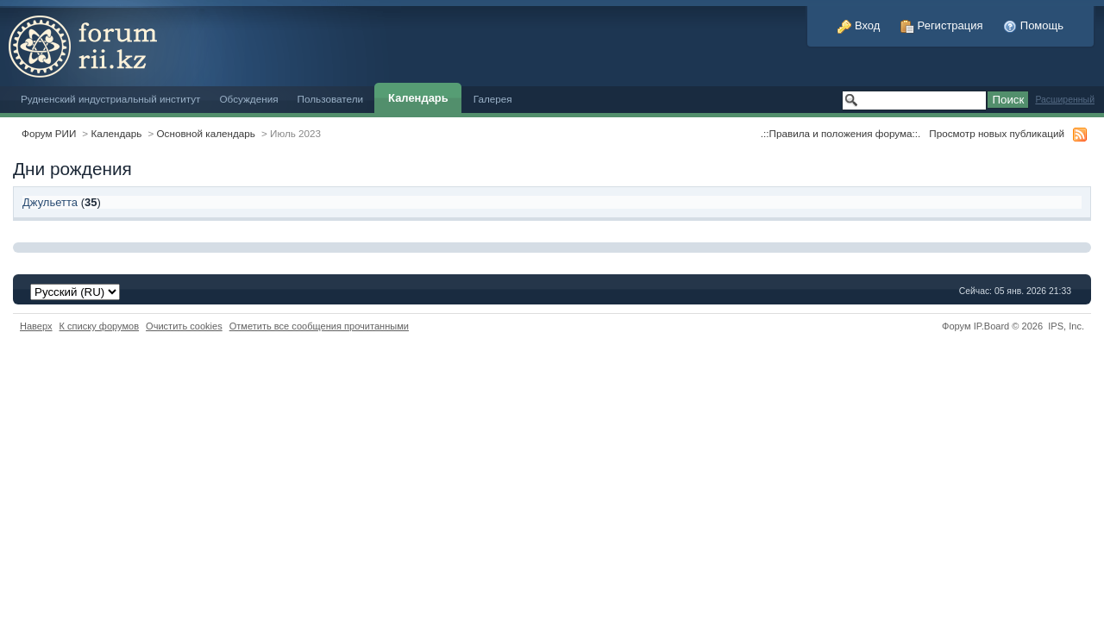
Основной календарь (206, 133)
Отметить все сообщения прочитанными (319, 326)
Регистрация (941, 25)
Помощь (1033, 25)
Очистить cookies (184, 326)
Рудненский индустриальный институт (110, 98)
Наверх (36, 326)
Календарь (418, 97)
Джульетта (50, 202)
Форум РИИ (49, 133)
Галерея (493, 98)
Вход (858, 25)
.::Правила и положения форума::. (840, 133)
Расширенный (1065, 99)
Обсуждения (248, 98)
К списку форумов (100, 326)
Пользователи (331, 98)
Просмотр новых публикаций (996, 133)
